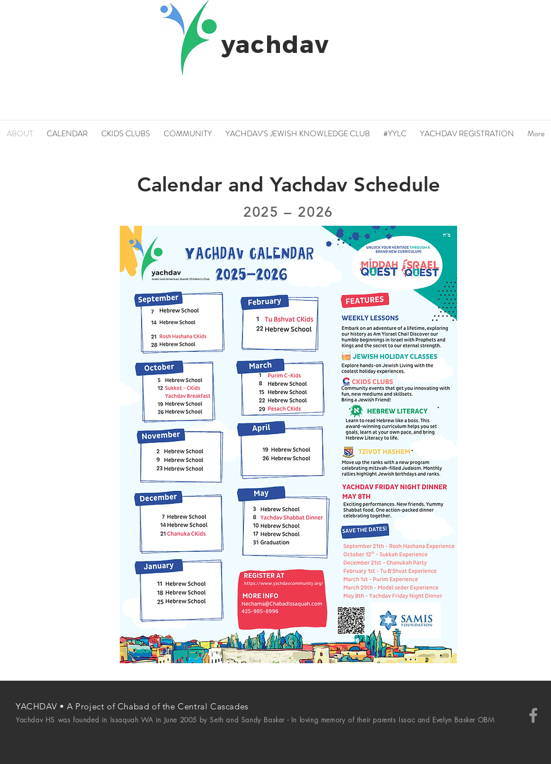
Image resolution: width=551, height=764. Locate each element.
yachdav (276, 43)
